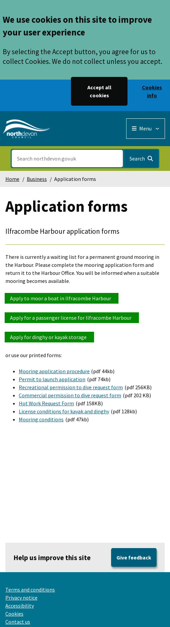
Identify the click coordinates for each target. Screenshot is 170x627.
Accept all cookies (99, 91)
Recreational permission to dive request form (71, 387)
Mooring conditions (41, 419)
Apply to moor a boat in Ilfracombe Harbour (61, 298)
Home (12, 179)
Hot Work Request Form (46, 403)
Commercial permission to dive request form (70, 395)
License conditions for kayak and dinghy (64, 411)
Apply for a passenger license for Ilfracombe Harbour (72, 317)
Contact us (17, 621)
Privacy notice (21, 597)
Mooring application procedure (54, 371)
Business (37, 179)
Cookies (14, 613)
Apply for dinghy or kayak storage (49, 337)
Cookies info (152, 91)
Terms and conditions (30, 589)
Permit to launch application (52, 379)
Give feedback (133, 557)
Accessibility (19, 605)
